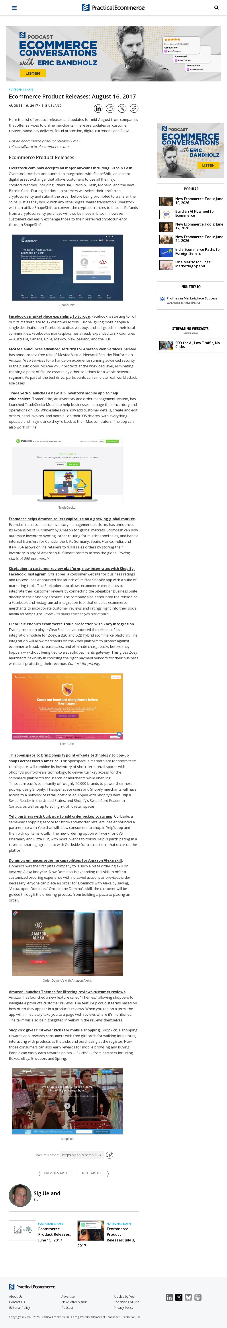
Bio (36, 1199)
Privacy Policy (123, 1307)
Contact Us (17, 1302)
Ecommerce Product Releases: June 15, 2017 (54, 1234)
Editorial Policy (19, 1307)
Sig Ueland (52, 105)
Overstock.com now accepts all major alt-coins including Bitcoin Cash (70, 168)
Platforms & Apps (21, 89)
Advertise (68, 1296)
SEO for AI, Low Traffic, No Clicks (189, 345)
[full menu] (14, 9)
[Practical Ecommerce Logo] (113, 7)
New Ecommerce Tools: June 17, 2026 (191, 227)
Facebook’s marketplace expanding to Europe (49, 316)
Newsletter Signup (74, 1302)
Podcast (67, 1307)
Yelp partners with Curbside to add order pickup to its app (60, 816)
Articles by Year (125, 1296)
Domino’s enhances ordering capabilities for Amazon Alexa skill (65, 860)
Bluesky (190, 1297)
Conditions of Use (126, 1302)
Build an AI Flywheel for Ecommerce (187, 214)
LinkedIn (171, 1297)
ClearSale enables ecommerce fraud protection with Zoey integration (71, 624)
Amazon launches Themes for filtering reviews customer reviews (67, 991)
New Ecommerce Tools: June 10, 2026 (191, 201)
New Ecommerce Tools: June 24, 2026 (191, 239)
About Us (15, 1296)
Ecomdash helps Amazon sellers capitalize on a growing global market (72, 518)
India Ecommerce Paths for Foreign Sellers (190, 252)
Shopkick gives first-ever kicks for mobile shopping (54, 1030)
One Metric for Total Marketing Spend (185, 265)
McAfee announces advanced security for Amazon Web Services (65, 349)
